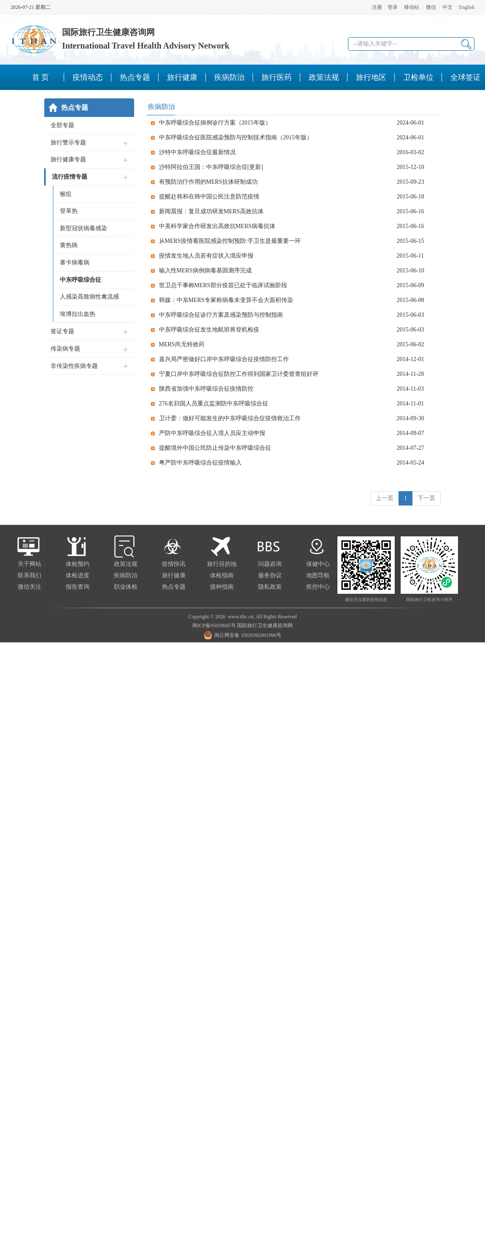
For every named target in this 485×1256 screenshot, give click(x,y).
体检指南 (222, 575)
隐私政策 (270, 587)
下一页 (426, 498)
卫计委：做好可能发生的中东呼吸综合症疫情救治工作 (230, 418)
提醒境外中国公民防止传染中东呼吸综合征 (215, 448)
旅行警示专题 (68, 142)
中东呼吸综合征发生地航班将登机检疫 (209, 329)
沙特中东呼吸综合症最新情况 (197, 152)
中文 (447, 7)
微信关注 (29, 587)
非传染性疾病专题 (74, 366)
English (466, 7)
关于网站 (29, 564)
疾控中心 (318, 587)
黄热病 (69, 245)
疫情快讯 (174, 564)
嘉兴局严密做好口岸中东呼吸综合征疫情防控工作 (224, 359)
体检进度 (77, 575)
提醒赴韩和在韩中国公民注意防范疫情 (209, 196)
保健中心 (318, 564)
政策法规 (125, 564)
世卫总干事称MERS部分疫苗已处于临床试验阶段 (223, 285)
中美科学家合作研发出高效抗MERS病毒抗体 (217, 226)
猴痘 (66, 194)
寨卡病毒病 (74, 262)
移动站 (411, 7)
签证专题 (62, 331)
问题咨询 (270, 564)
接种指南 (222, 587)
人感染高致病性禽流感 (89, 297)
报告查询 (77, 587)
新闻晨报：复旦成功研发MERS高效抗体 (211, 211)
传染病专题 (65, 348)
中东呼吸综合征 (80, 280)
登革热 (69, 211)
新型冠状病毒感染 (83, 228)
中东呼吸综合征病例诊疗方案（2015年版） (215, 123)
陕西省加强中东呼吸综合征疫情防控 (206, 389)
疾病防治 (125, 575)
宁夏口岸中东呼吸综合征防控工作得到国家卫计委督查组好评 (238, 374)
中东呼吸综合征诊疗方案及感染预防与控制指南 (221, 315)
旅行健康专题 (68, 159)
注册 (377, 7)
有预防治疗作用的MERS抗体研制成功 (208, 182)
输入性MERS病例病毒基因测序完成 (205, 270)
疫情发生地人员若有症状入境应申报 (206, 256)
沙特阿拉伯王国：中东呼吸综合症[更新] (211, 167)
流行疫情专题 (69, 177)
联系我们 (29, 575)
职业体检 (125, 587)
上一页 (384, 498)
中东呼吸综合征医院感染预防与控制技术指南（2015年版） (236, 137)
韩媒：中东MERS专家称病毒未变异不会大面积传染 (226, 300)
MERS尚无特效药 (182, 344)
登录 (393, 7)
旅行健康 (174, 575)
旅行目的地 (222, 564)
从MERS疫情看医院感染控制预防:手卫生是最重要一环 (230, 241)
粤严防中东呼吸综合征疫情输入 (200, 462)
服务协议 (270, 575)
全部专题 (62, 125)
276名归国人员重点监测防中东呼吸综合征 (213, 403)
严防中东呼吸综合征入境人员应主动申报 (212, 433)
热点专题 (174, 587)
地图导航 (318, 575)
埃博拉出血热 (77, 314)
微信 (431, 7)
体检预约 (77, 564)
